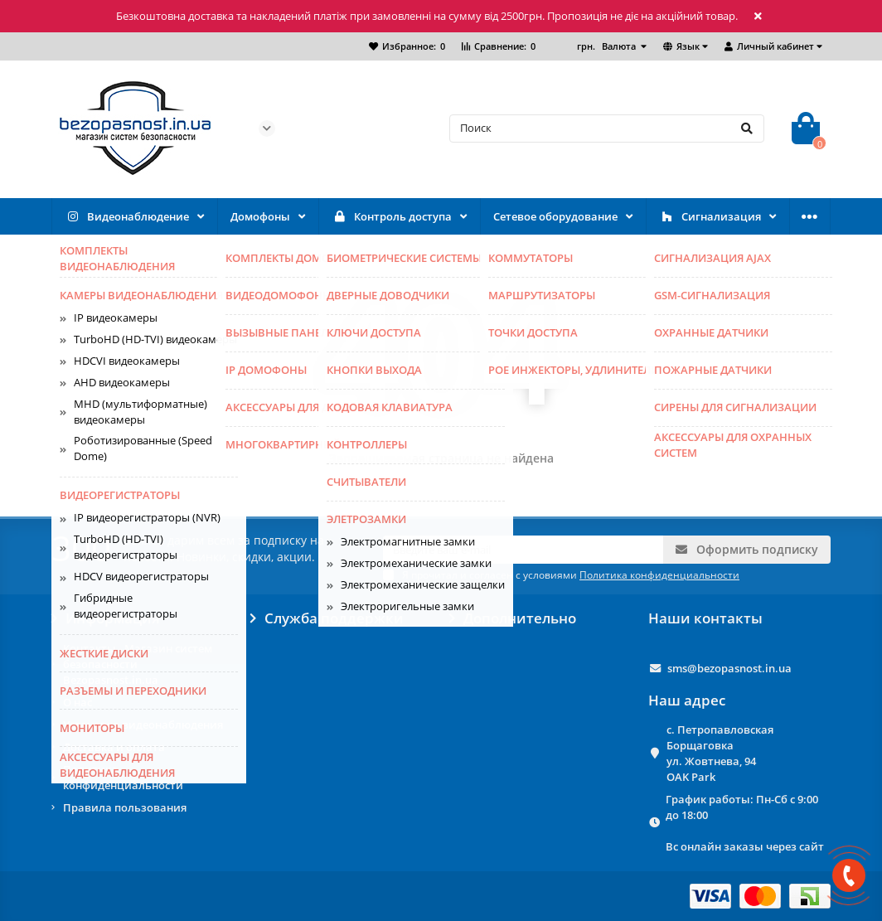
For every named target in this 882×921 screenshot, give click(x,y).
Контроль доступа (392, 217)
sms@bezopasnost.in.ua (729, 668)
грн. (607, 46)
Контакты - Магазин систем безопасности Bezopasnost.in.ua (137, 664)
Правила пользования (125, 807)
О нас (77, 702)
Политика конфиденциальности (123, 777)
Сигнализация (710, 217)
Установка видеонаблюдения (143, 724)
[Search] (606, 128)
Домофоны (260, 216)
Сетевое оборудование (555, 216)
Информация (105, 618)
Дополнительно (512, 618)
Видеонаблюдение (127, 217)
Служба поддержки (327, 618)
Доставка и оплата (114, 746)
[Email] (523, 550)
